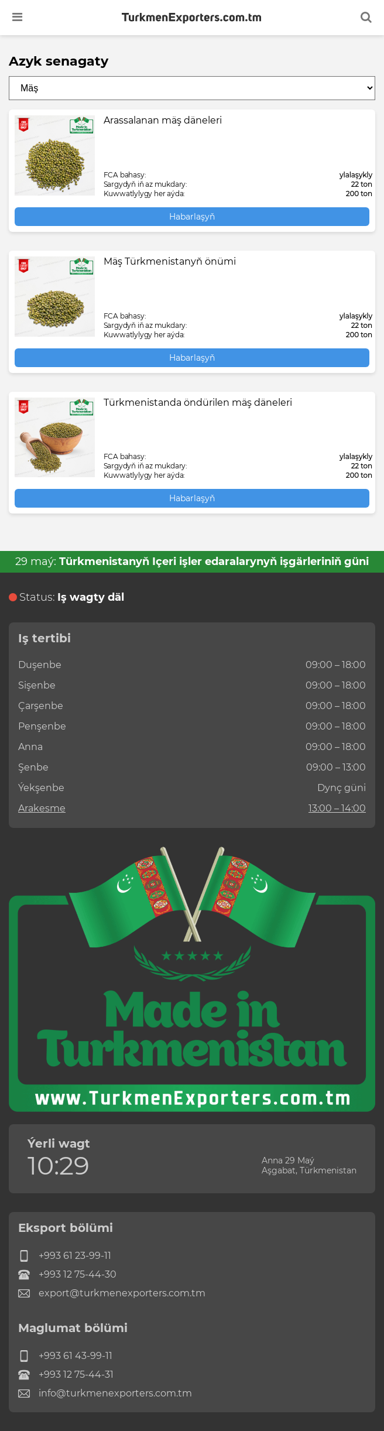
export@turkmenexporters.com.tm (111, 1293)
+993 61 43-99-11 (65, 1356)
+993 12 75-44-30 (67, 1275)
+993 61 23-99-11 (64, 1256)
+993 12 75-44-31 (66, 1375)
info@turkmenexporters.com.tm (105, 1393)
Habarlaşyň (192, 216)
